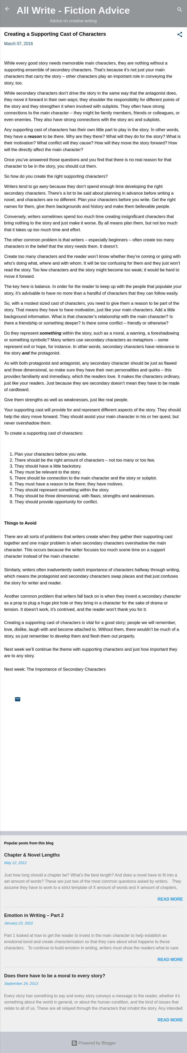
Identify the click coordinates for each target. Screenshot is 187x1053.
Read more (170, 899)
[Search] (180, 10)
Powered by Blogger (93, 1043)
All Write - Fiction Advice (73, 10)
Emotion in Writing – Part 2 (34, 915)
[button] (180, 35)
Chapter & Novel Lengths (32, 855)
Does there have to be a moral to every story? (54, 975)
